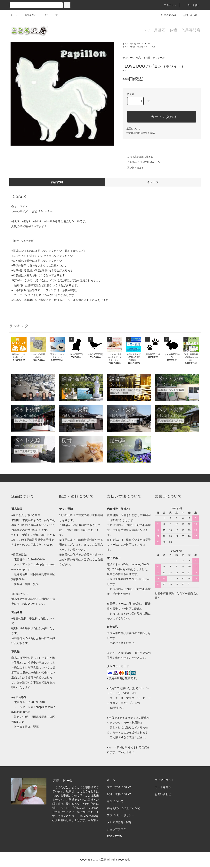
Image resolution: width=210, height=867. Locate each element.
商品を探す (28, 15)
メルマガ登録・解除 (119, 822)
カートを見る (163, 787)
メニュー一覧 (48, 15)
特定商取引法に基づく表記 (140, 133)
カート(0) (191, 5)
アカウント (168, 5)
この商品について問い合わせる (141, 162)
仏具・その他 (137, 47)
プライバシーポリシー (120, 815)
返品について (133, 128)
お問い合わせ (187, 15)
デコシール (136, 44)
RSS (110, 836)
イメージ (153, 182)
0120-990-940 (166, 15)
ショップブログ (116, 829)
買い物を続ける (133, 167)
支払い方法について (119, 787)
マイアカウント (164, 780)
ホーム (13, 15)
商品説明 (57, 182)
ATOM (118, 836)
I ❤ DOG (147, 44)
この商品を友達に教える (138, 156)
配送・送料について (119, 794)
